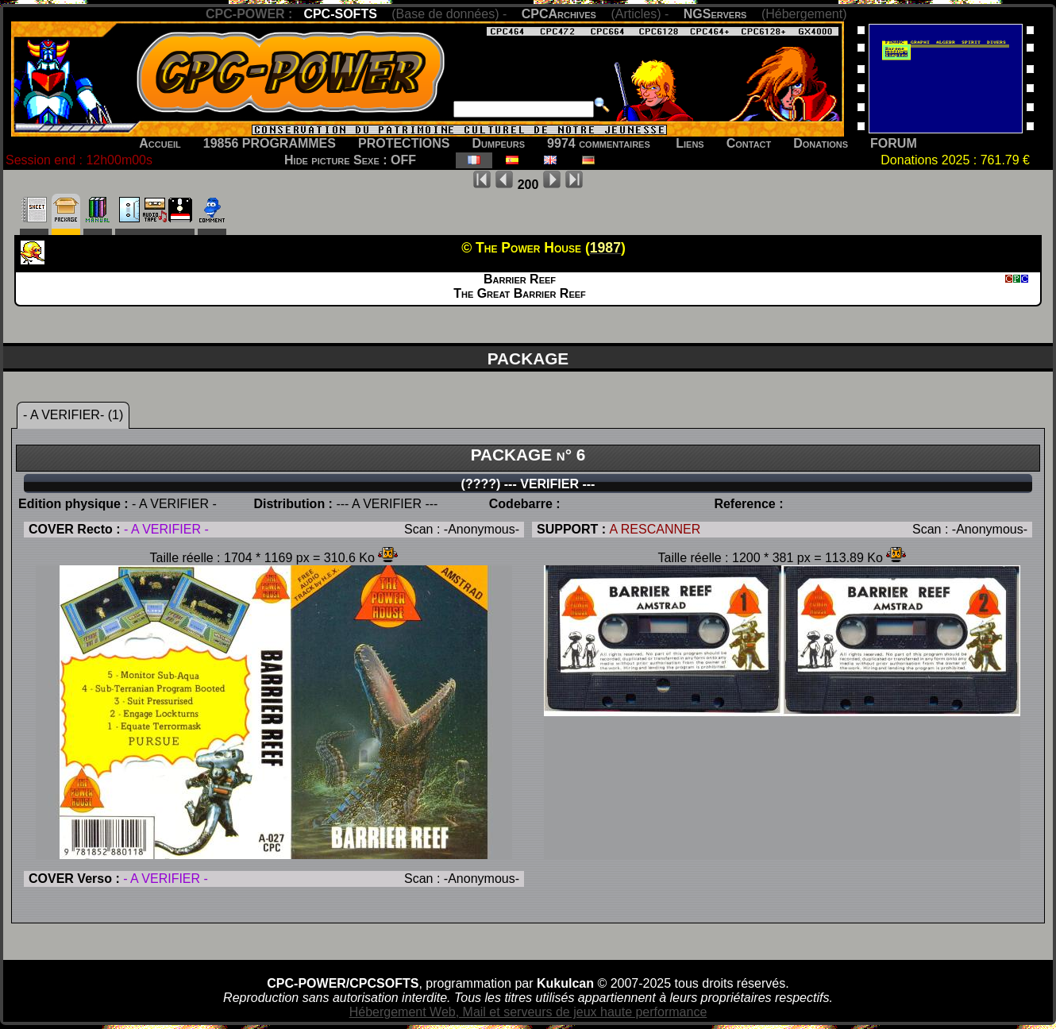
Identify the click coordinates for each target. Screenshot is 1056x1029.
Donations (820, 143)
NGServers (715, 14)
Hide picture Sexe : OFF (350, 160)
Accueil (160, 143)
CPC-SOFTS (339, 14)
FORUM (893, 143)
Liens (689, 143)
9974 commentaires (598, 143)
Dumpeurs (499, 143)
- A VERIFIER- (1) (73, 415)
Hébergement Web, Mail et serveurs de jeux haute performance (528, 1012)
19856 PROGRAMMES (269, 143)
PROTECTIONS (404, 143)
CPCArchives (559, 14)
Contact (749, 143)
